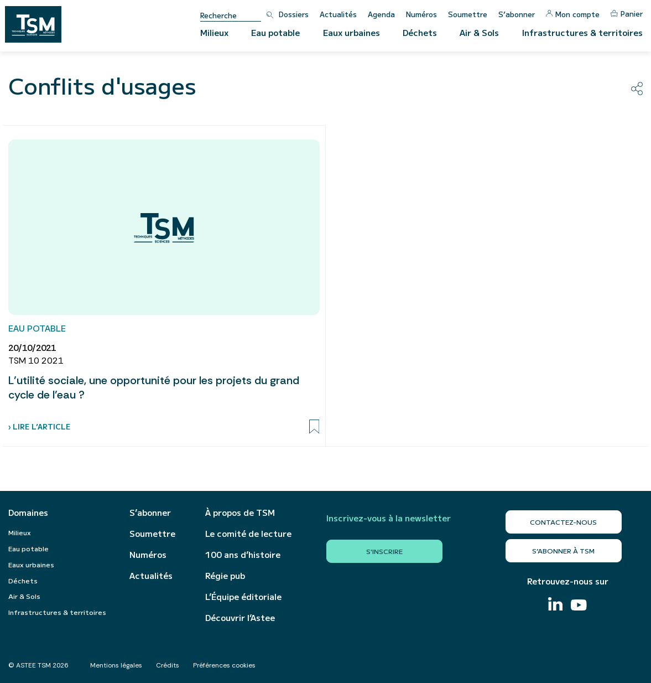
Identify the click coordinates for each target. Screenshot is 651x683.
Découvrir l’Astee (240, 618)
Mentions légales (116, 665)
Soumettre (467, 14)
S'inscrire (384, 551)
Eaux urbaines (351, 32)
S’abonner (516, 14)
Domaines (28, 513)
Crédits (167, 665)
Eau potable (275, 32)
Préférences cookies (224, 665)
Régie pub (225, 576)
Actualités (338, 14)
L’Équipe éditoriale (243, 597)
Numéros (421, 14)
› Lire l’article (39, 426)
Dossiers (294, 14)
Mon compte (573, 14)
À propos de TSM (240, 513)
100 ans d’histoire (242, 555)
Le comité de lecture (248, 534)
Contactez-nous (563, 521)
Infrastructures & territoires (582, 32)
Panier (627, 13)
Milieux (214, 32)
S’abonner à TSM (563, 550)
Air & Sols (479, 32)
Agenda (381, 14)
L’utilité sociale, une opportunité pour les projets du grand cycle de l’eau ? (153, 387)
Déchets (420, 32)
